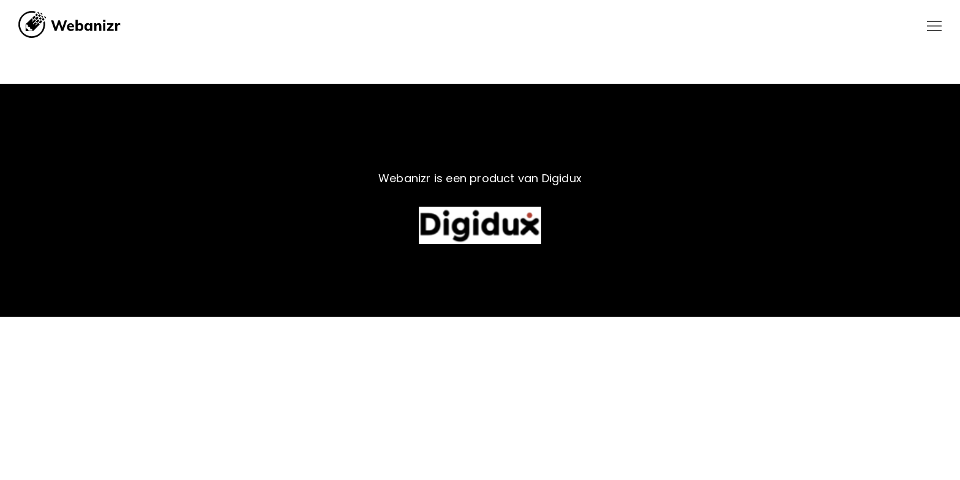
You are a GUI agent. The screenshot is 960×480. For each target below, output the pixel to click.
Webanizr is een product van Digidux (480, 178)
